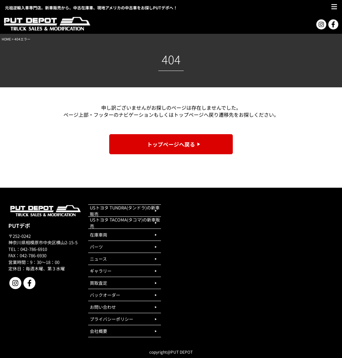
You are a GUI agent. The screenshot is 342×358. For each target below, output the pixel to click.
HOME (6, 38)
